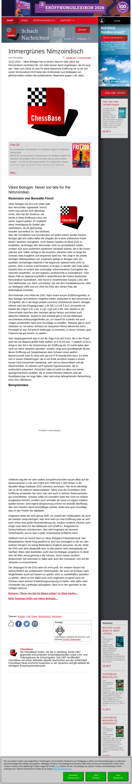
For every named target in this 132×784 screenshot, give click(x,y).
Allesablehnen (95, 776)
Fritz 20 (14, 144)
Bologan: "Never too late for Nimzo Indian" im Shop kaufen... (43, 593)
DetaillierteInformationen (73, 776)
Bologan (21, 616)
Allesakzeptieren (118, 776)
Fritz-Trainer (31, 616)
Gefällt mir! (71, 58)
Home (24, 20)
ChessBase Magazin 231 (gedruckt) (110, 720)
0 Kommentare (84, 58)
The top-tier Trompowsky (111, 103)
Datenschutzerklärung (62, 769)
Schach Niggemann (72, 639)
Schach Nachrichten (35, 34)
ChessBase (26, 649)
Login (117, 21)
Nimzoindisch (44, 616)
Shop (10, 20)
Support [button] (67, 20)
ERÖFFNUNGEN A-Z (44, 20)
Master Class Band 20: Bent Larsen (111, 630)
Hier (58, 766)
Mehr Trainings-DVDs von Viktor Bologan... (32, 598)
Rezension (57, 616)
